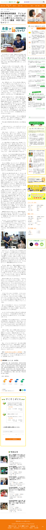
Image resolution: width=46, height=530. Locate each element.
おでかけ (38, 221)
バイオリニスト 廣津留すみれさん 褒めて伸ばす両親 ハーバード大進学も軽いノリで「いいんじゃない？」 (38, 42)
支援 (32, 5)
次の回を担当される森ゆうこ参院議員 (13, 351)
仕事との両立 (20, 464)
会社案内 (10, 527)
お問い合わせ (16, 527)
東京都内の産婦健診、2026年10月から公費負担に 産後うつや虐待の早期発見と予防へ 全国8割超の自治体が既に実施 (37, 144)
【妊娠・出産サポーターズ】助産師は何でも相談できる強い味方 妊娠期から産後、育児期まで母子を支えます (38, 53)
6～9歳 (38, 232)
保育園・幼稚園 (40, 205)
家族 (43, 5)
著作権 (31, 527)
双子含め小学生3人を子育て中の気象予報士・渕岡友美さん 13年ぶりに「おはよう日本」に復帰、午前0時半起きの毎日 (38, 47)
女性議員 (4, 389)
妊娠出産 (3, 5)
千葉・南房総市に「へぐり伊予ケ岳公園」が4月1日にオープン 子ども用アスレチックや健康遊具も (38, 32)
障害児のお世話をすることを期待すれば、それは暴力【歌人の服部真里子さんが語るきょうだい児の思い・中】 (37, 139)
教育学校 (20, 5)
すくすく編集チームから (23, 525)
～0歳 (11, 474)
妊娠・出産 (30, 205)
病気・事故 (30, 210)
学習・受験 (30, 224)
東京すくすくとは (12, 525)
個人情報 (36, 527)
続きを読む (11, 406)
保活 (38, 219)
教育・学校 (39, 206)
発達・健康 (30, 216)
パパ (10, 482)
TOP (2, 9)
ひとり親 (30, 219)
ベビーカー (11, 494)
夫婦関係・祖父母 (13, 464)
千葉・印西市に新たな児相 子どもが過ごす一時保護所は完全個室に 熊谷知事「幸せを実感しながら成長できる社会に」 (38, 37)
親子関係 (11, 498)
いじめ (38, 224)
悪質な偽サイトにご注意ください (23, 521)
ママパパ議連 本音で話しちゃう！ (8, 390)
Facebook (32, 526)
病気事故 (37, 5)
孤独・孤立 (39, 218)
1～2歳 (15, 474)
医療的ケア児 (15, 482)
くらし (26, 5)
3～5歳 (29, 232)
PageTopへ (42, 526)
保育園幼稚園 (8, 6)
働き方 (14, 5)
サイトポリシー (24, 527)
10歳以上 (30, 234)
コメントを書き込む (13, 439)
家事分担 (21, 494)
